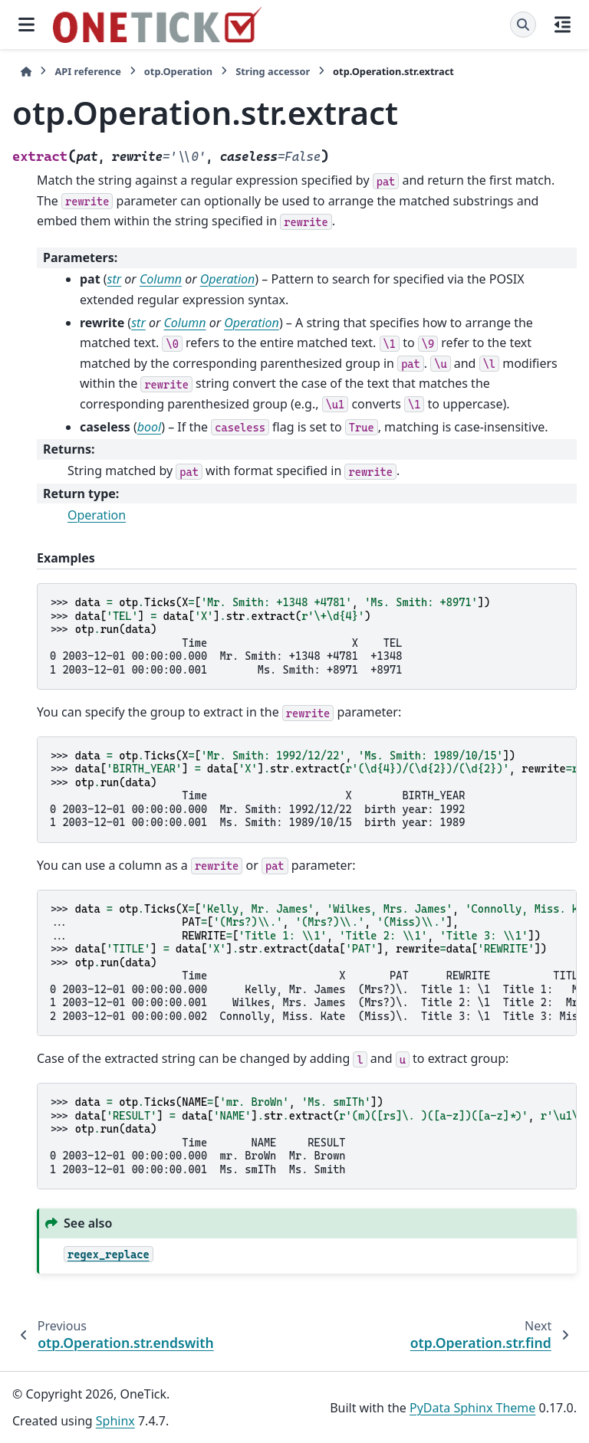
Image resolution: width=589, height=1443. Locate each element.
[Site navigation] (26, 24)
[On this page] (562, 24)
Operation (96, 515)
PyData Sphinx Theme (472, 1407)
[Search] (523, 24)
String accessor (272, 71)
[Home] (26, 72)
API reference (87, 71)
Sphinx (115, 1420)
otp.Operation (178, 71)
